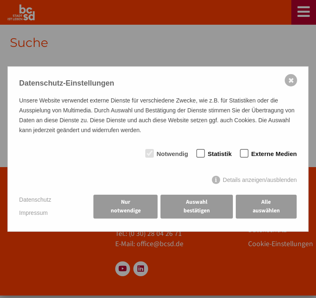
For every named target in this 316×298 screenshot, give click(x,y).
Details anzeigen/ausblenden (260, 180)
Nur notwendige (126, 206)
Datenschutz (35, 199)
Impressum (33, 213)
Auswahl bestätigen (197, 206)
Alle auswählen (266, 206)
